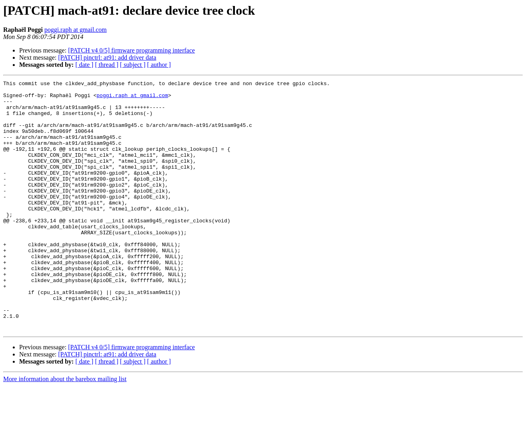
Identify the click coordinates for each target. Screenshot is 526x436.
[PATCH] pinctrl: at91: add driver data (107, 57)
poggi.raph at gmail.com (75, 29)
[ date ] (84, 64)
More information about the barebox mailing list (64, 429)
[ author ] (159, 64)
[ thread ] (106, 64)
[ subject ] (133, 64)
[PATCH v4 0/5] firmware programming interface (131, 50)
